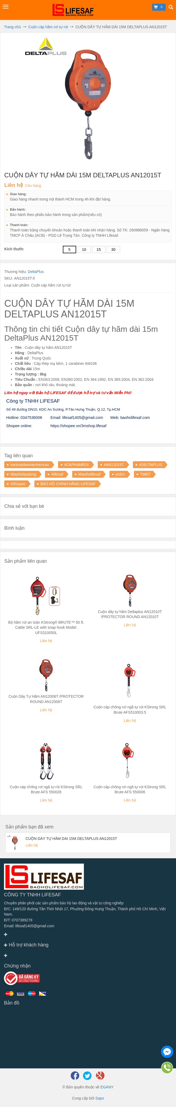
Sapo (99, 1098)
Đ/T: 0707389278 (18, 920)
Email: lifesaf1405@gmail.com (29, 926)
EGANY (106, 1087)
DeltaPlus (36, 271)
